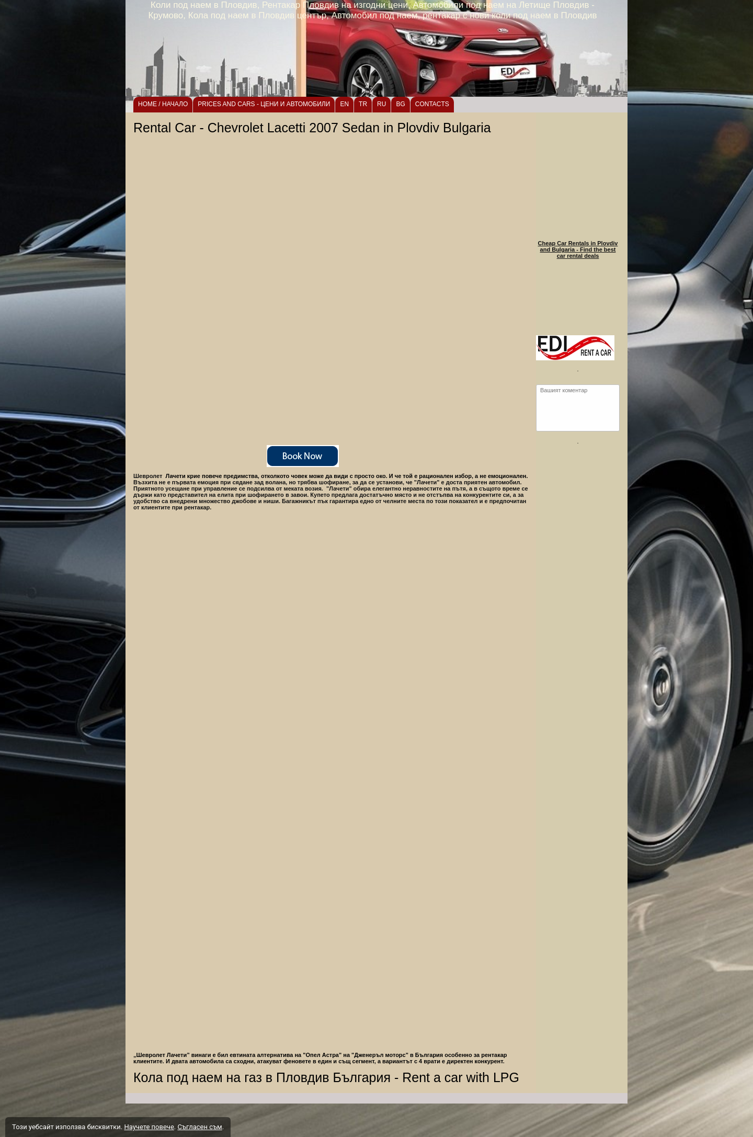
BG (400, 104)
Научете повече (149, 1127)
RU (381, 104)
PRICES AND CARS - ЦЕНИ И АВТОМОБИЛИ (264, 104)
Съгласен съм (199, 1127)
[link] (332, 456)
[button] (332, 920)
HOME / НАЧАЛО (163, 104)
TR (363, 104)
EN (344, 104)
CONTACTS (432, 104)
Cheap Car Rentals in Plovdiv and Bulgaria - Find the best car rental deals (578, 249)
